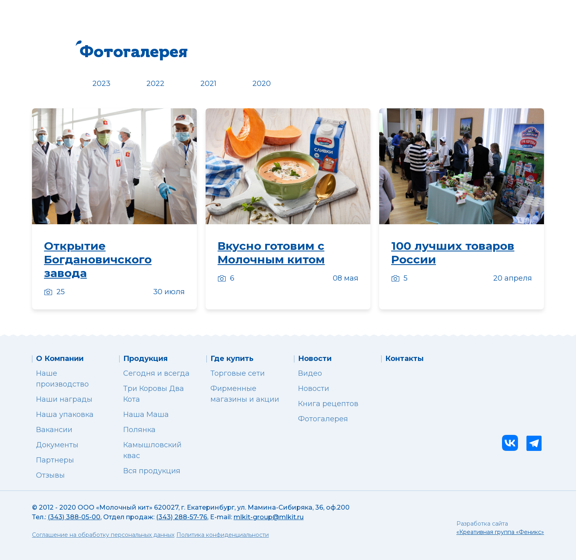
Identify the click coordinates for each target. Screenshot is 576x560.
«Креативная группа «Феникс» (500, 532)
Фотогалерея (323, 419)
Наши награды (64, 399)
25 (54, 291)
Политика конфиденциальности (222, 534)
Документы (57, 444)
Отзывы (50, 475)
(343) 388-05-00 (74, 517)
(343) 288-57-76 (181, 517)
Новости (313, 388)
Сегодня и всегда (156, 373)
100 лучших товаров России (452, 252)
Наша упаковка (65, 414)
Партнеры (55, 460)
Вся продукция (151, 470)
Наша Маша (146, 414)
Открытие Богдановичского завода (98, 259)
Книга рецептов (328, 403)
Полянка (139, 429)
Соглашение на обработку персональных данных (103, 534)
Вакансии (54, 429)
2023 (101, 83)
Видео (310, 373)
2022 (155, 83)
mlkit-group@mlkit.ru (269, 517)
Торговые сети (237, 373)
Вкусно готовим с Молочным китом (271, 252)
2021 (208, 83)
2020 (261, 83)
